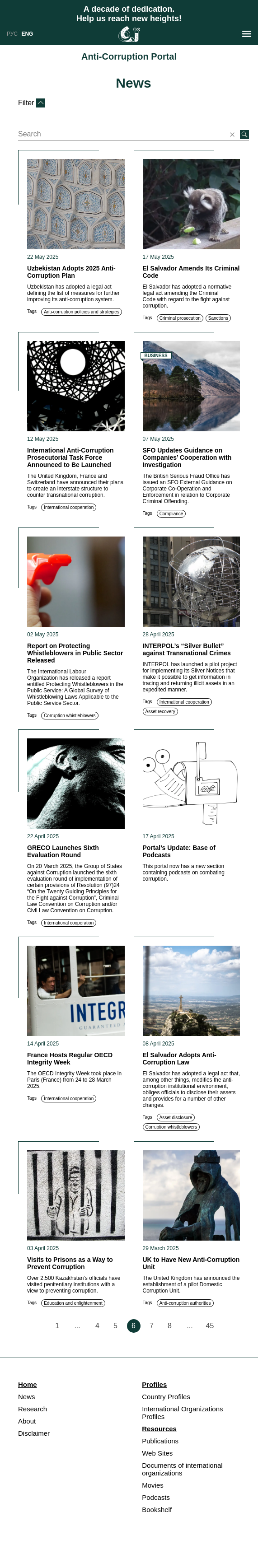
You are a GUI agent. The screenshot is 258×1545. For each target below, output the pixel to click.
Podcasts (156, 1497)
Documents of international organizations (182, 1469)
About (27, 1421)
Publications (160, 1441)
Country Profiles (166, 1396)
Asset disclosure (175, 1117)
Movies (153, 1485)
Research (32, 1409)
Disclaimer (34, 1433)
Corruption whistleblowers (70, 715)
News (133, 82)
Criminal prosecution (180, 318)
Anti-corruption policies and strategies (81, 311)
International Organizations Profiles (182, 1412)
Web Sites (157, 1453)
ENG (27, 34)
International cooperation (69, 507)
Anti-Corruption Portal (129, 56)
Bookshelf (157, 1509)
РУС (12, 34)
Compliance (171, 513)
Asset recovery (160, 711)
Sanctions (218, 318)
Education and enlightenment (73, 1303)
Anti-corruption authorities (185, 1303)
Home (27, 1384)
